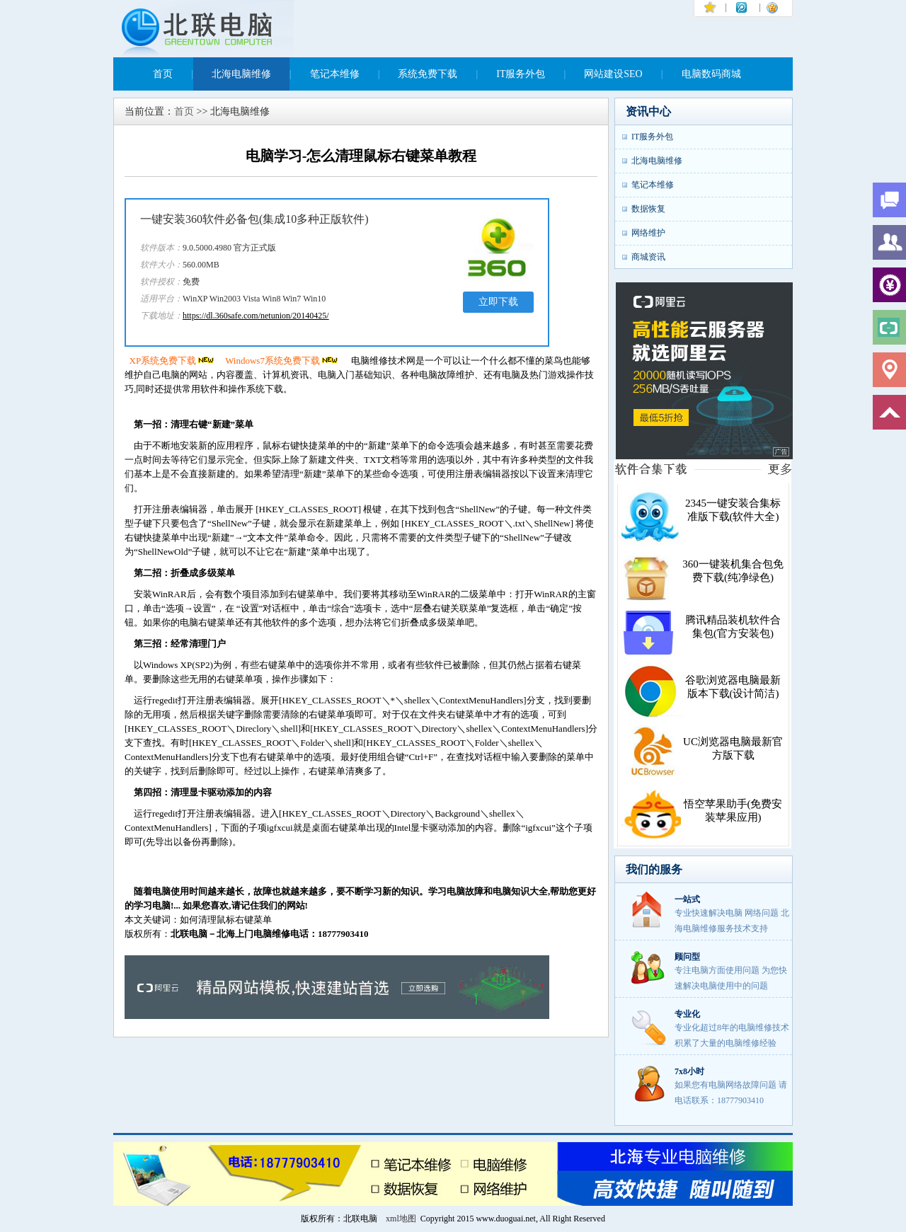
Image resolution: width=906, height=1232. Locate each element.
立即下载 (498, 302)
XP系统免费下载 (173, 360)
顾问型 (687, 957)
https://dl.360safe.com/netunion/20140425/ (256, 316)
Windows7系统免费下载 (282, 360)
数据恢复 (648, 209)
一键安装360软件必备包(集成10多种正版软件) (254, 219)
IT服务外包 (520, 74)
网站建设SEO (613, 74)
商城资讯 (648, 257)
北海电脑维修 (241, 74)
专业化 (687, 1014)
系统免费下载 (427, 74)
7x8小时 (689, 1071)
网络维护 (648, 233)
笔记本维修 (335, 74)
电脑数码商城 (711, 74)
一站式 (687, 899)
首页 (163, 74)
